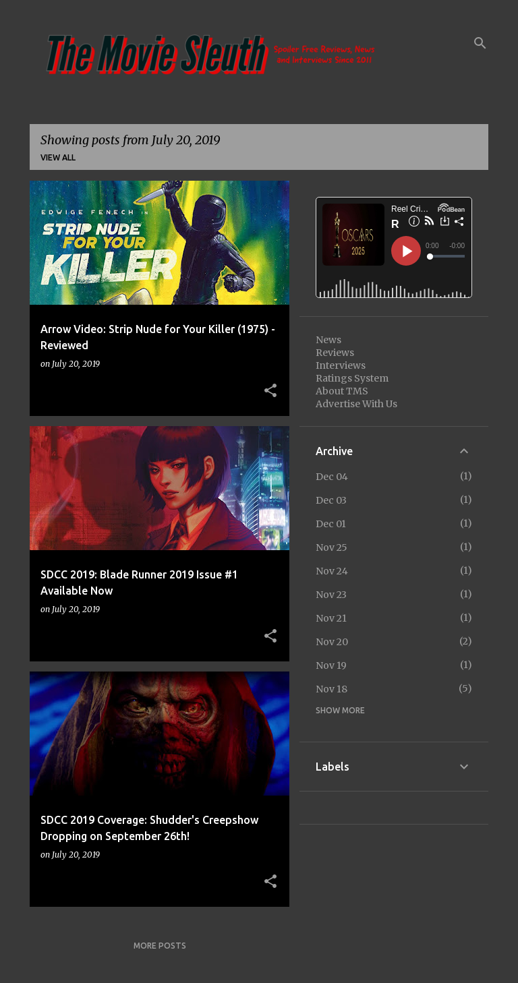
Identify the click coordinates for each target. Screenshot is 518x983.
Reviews (335, 353)
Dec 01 (331, 524)
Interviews (341, 365)
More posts (160, 945)
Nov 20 (332, 642)
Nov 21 (331, 618)
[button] (270, 391)
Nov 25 (331, 547)
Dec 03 (331, 500)
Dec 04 (332, 477)
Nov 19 (331, 665)
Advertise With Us (356, 404)
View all (58, 157)
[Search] (480, 43)
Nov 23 (331, 595)
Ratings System (352, 378)
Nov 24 (332, 571)
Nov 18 (331, 689)
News (328, 340)
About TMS (342, 391)
